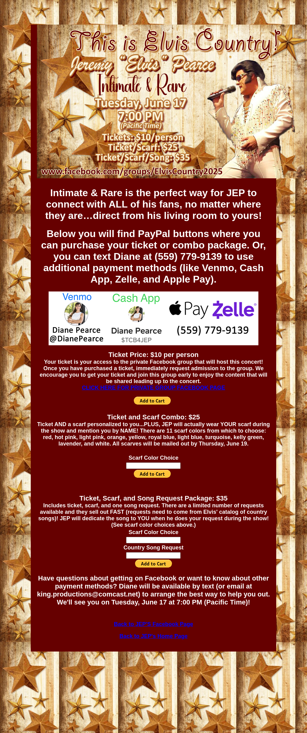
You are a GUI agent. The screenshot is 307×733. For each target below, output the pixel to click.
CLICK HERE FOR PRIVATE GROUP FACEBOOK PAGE (153, 388)
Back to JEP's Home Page (153, 636)
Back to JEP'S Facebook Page (153, 624)
